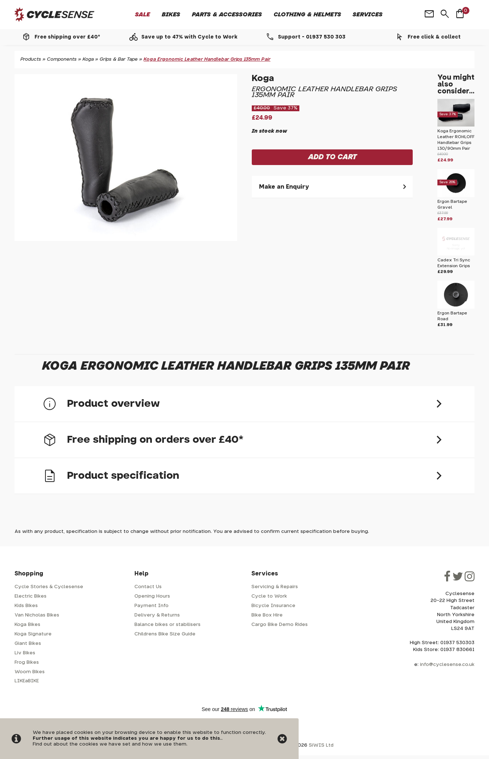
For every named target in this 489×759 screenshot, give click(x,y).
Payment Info (151, 605)
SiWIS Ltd (321, 745)
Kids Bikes (26, 605)
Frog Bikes (27, 662)
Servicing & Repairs (274, 587)
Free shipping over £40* (67, 37)
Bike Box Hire (267, 615)
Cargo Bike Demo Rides (279, 624)
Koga (88, 59)
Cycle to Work (269, 596)
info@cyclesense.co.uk (447, 664)
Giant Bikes (28, 643)
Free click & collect (434, 37)
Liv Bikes (25, 653)
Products (30, 59)
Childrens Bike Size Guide (164, 634)
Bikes (171, 14)
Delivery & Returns (157, 615)
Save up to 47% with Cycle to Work (189, 37)
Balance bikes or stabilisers (167, 624)
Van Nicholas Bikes (37, 615)
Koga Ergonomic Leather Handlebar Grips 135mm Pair (207, 59)
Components (62, 59)
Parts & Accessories (227, 14)
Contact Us (148, 587)
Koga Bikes (27, 624)
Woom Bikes (30, 672)
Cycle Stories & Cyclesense (49, 587)
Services (368, 14)
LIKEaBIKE (27, 681)
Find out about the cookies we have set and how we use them (109, 744)
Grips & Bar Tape (119, 59)
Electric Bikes (31, 596)
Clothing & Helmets (307, 14)
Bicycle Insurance (273, 605)
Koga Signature (33, 634)
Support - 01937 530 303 (311, 37)
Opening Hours (152, 596)
